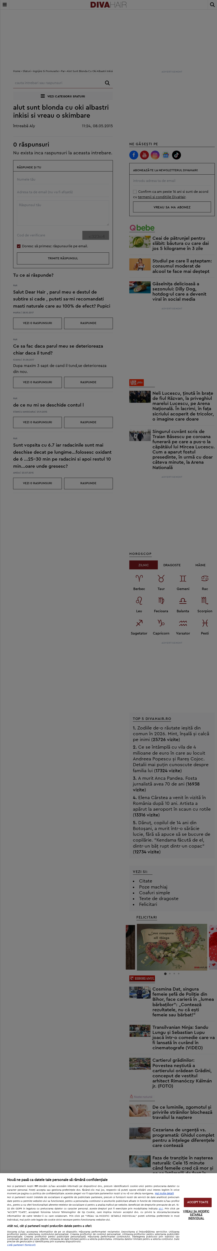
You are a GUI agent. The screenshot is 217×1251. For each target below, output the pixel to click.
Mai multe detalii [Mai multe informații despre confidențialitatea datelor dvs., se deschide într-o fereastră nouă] (164, 1193)
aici (161, 1208)
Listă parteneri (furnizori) (21, 1245)
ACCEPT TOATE (197, 1202)
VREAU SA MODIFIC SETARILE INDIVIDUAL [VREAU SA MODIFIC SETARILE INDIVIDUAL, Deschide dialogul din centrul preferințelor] (196, 1215)
